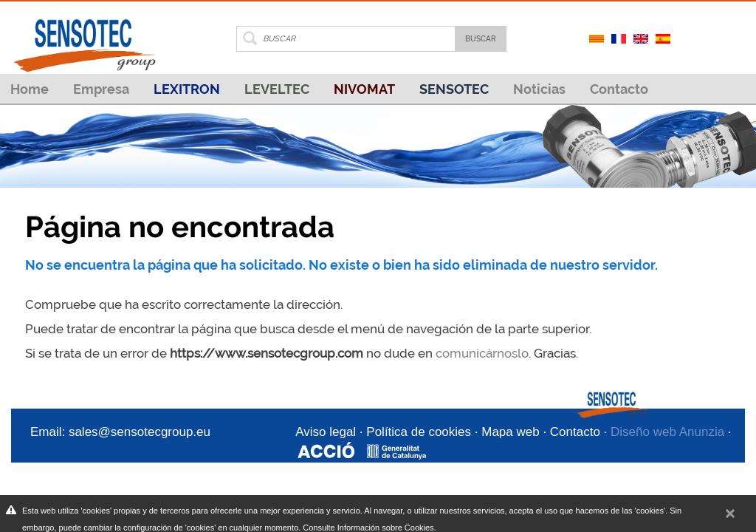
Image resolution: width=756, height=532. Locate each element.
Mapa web (510, 432)
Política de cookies (418, 432)
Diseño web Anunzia (667, 432)
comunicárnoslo (482, 353)
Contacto (619, 89)
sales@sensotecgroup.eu (139, 432)
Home (29, 89)
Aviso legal (325, 432)
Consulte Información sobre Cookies (368, 527)
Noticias (539, 89)
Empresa (101, 89)
